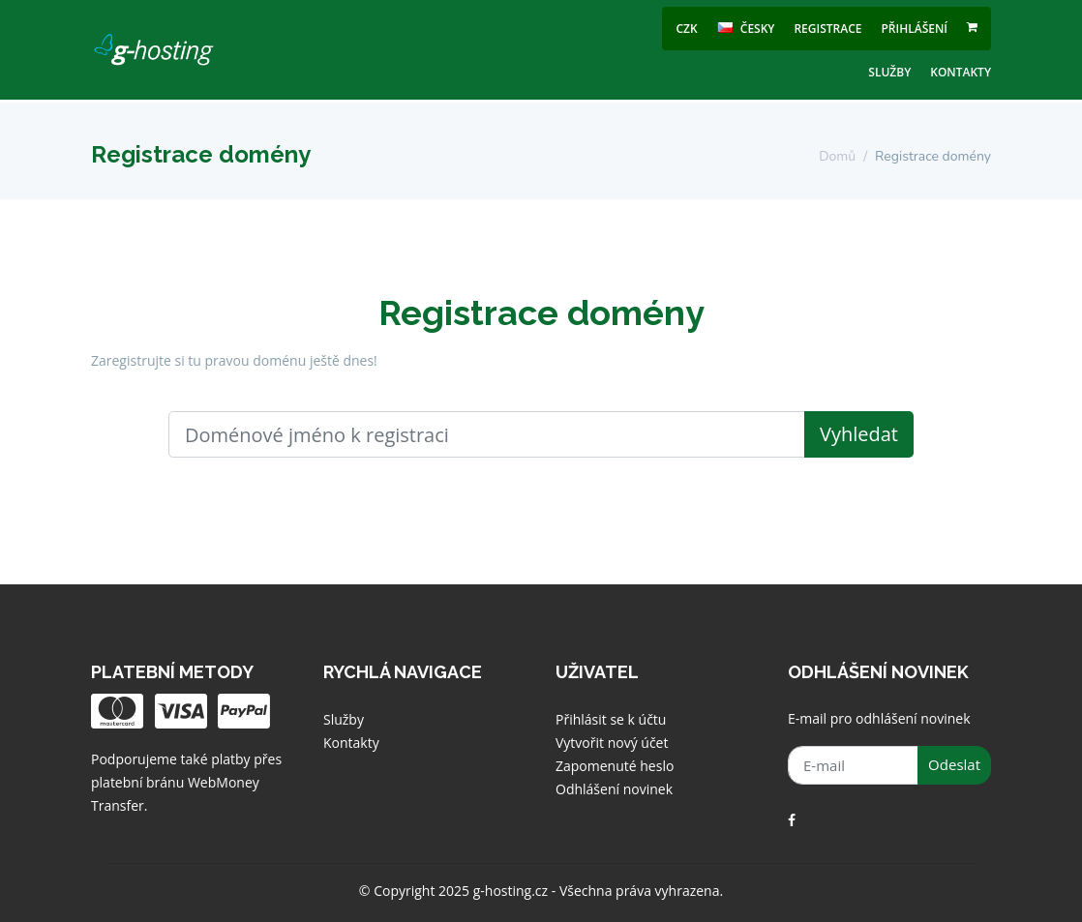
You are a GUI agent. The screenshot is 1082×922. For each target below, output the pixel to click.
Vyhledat (859, 434)
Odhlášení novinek (614, 789)
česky (746, 28)
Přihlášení (914, 28)
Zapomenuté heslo (615, 766)
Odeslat (954, 764)
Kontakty (960, 72)
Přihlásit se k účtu (611, 719)
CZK (687, 28)
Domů (837, 156)
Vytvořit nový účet (612, 742)
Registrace (827, 28)
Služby (889, 72)
